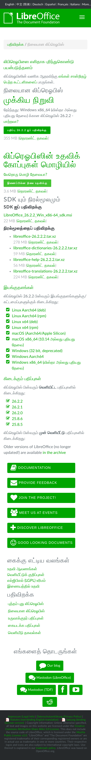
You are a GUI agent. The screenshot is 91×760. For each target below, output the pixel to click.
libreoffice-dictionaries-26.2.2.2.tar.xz (45, 248)
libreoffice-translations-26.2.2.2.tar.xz (45, 271)
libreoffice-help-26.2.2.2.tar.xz (39, 260)
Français (63, 4)
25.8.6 (17, 419)
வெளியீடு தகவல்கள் (24, 633)
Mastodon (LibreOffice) (50, 677)
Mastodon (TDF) (36, 689)
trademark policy (46, 748)
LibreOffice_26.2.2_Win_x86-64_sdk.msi (38, 215)
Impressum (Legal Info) (21, 716)
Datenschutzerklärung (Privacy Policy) (59, 716)
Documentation (30, 468)
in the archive (54, 453)
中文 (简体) (23, 4)
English (9, 4)
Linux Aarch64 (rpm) (29, 316)
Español (50, 4)
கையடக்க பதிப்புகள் (24, 625)
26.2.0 (17, 413)
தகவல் (42, 138)
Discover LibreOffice (36, 527)
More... (86, 4)
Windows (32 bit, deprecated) (37, 351)
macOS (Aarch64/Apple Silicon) (39, 333)
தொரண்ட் (27, 138)
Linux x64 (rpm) (25, 328)
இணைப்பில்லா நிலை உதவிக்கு (27, 183)
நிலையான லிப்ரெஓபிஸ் (26, 611)
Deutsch (38, 4)
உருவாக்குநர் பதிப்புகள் (26, 618)
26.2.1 (17, 407)
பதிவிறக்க (15, 44)
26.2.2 (17, 401)
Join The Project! (33, 497)
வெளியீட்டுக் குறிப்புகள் (25, 575)
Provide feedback (33, 483)
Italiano (75, 4)
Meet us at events (34, 512)
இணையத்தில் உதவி (23, 586)
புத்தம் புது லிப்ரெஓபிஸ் (26, 604)
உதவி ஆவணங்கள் (22, 569)
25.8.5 (17, 425)
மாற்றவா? (11, 122)
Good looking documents (41, 542)
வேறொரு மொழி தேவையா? (25, 175)
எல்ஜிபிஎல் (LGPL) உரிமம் (26, 581)
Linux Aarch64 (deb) (29, 310)
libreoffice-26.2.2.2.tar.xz (34, 236)
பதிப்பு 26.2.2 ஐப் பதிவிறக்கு (27, 130)
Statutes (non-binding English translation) (34, 719)
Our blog (49, 665)
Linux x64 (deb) (25, 322)
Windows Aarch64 (28, 357)
